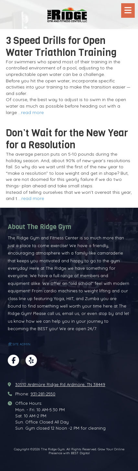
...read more (31, 112)
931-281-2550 (42, 393)
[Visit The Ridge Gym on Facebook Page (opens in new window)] (13, 360)
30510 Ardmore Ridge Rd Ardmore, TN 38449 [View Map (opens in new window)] (60, 384)
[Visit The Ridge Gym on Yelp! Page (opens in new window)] (31, 360)
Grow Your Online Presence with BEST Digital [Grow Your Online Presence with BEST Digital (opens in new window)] (86, 451)
